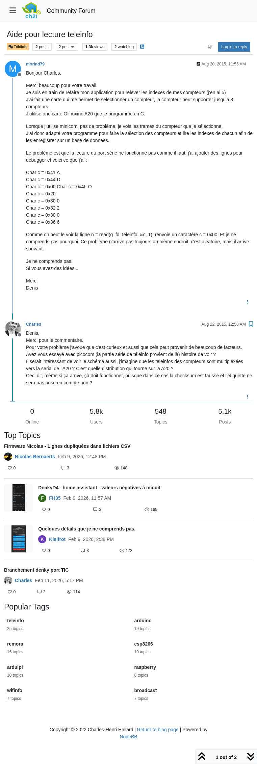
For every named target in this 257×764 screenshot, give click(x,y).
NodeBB (128, 736)
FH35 (54, 498)
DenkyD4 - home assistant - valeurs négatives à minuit (99, 487)
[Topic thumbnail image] (18, 499)
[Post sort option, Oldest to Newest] (209, 47)
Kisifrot (57, 539)
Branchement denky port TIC (36, 570)
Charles (33, 324)
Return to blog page (158, 729)
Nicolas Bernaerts (35, 456)
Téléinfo (17, 47)
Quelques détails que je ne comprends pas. (86, 528)
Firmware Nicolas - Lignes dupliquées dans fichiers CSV (67, 446)
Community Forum (71, 10)
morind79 (35, 64)
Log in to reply (234, 47)
